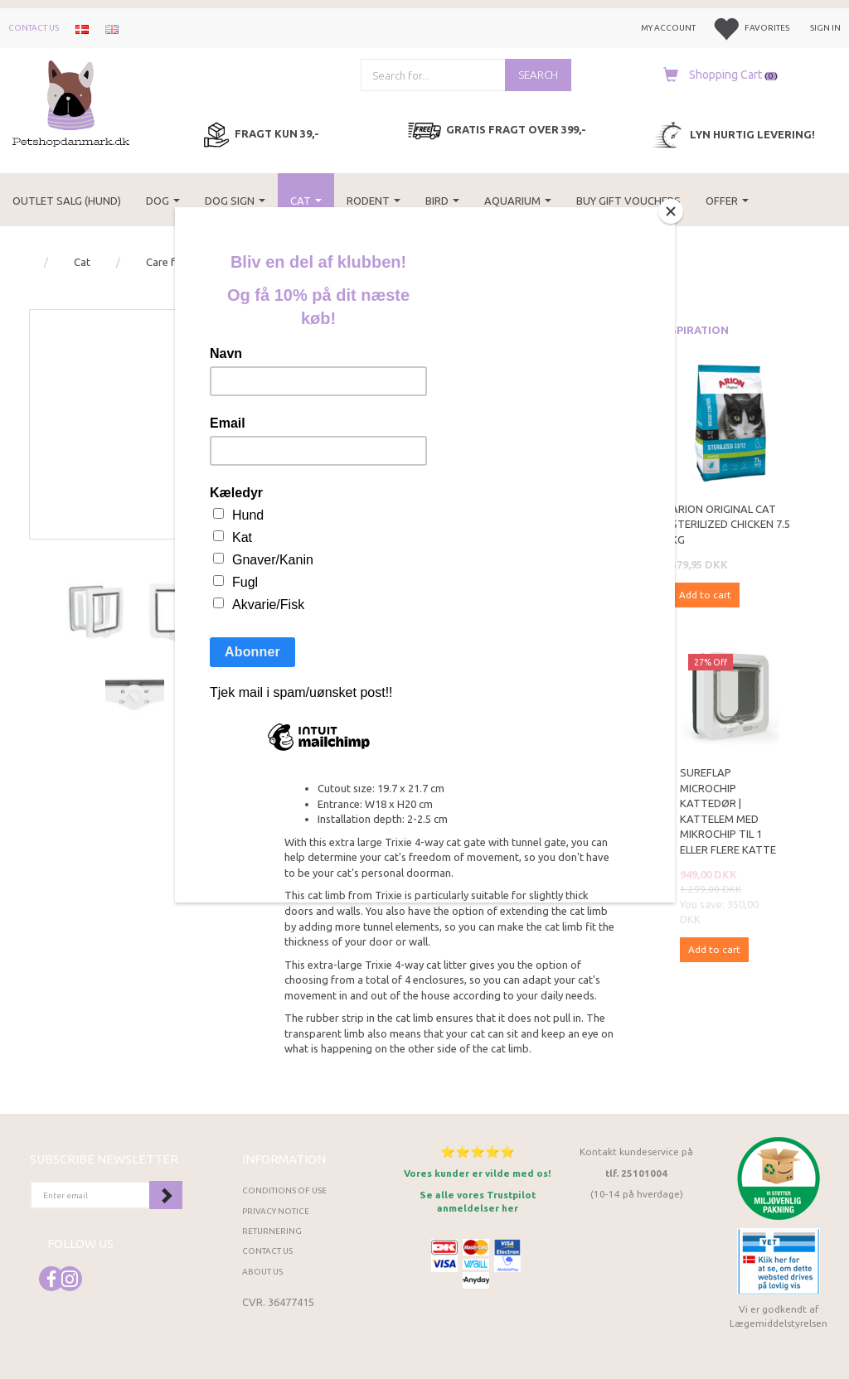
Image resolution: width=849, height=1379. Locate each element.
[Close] (670, 211)
